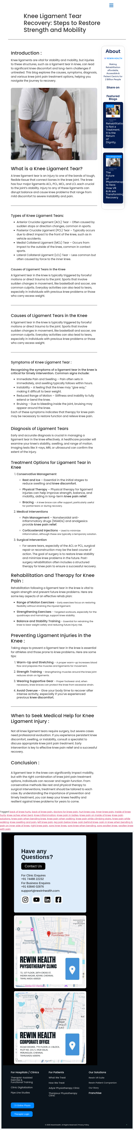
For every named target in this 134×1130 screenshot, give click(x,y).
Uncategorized (114, 156)
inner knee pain (105, 811)
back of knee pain (42, 811)
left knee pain (45, 822)
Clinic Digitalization (22, 1087)
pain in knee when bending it (115, 822)
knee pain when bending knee (28, 818)
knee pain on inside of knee (95, 815)
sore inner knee (58, 825)
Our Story (94, 1087)
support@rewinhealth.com (40, 891)
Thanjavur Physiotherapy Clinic (63, 1094)
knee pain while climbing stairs (93, 818)
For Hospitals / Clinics (25, 1072)
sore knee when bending (82, 825)
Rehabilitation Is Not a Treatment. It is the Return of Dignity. (115, 133)
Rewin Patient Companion (103, 1082)
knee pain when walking (61, 818)
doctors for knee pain (65, 811)
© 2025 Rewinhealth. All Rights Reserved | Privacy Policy (67, 1125)
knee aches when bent (20, 815)
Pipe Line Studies (20, 1092)
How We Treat (57, 1082)
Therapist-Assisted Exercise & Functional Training (22, 1080)
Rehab (110, 106)
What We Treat (57, 1077)
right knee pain (39, 825)
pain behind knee (88, 822)
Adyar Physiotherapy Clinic (64, 1088)
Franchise (95, 1093)
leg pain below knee (65, 822)
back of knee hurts (20, 811)
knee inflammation (45, 815)
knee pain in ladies (67, 815)
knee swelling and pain (23, 822)
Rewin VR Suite (96, 1077)
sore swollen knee (107, 825)
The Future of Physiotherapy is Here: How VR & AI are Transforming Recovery (115, 185)
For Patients (56, 1072)
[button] (111, 5)
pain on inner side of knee (15, 825)
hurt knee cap (87, 811)
